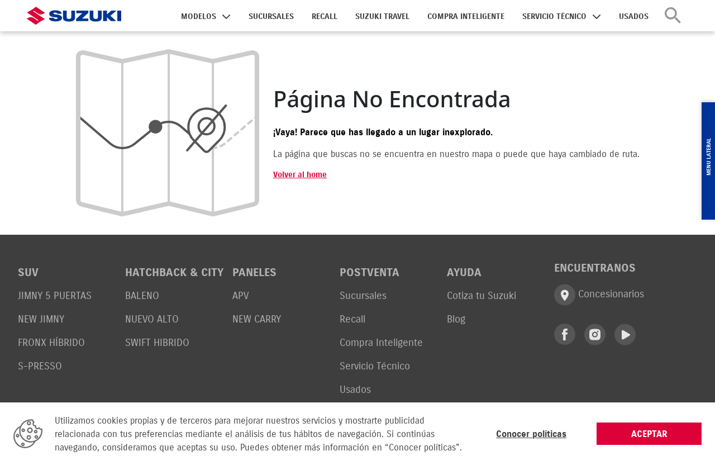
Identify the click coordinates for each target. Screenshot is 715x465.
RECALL (324, 16)
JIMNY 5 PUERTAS (55, 295)
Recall (352, 318)
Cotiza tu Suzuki (481, 295)
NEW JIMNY (41, 318)
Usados (355, 389)
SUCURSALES (271, 16)
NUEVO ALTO (152, 318)
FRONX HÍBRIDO (51, 342)
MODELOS (198, 16)
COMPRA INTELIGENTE (465, 16)
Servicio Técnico (375, 365)
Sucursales (363, 295)
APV (240, 295)
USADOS (634, 16)
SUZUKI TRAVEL (382, 16)
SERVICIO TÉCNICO (554, 16)
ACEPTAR (649, 433)
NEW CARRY (256, 318)
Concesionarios (599, 295)
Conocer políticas (531, 433)
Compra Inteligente (381, 342)
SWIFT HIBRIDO (157, 342)
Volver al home (300, 174)
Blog (456, 318)
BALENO (142, 295)
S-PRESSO (40, 365)
